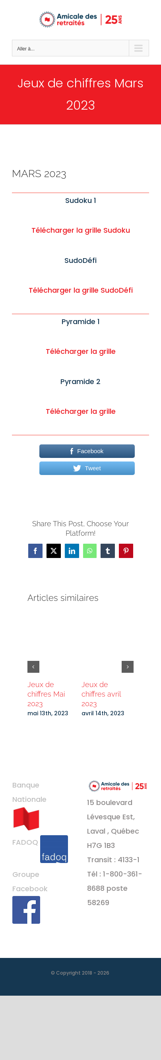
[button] (33, 667)
